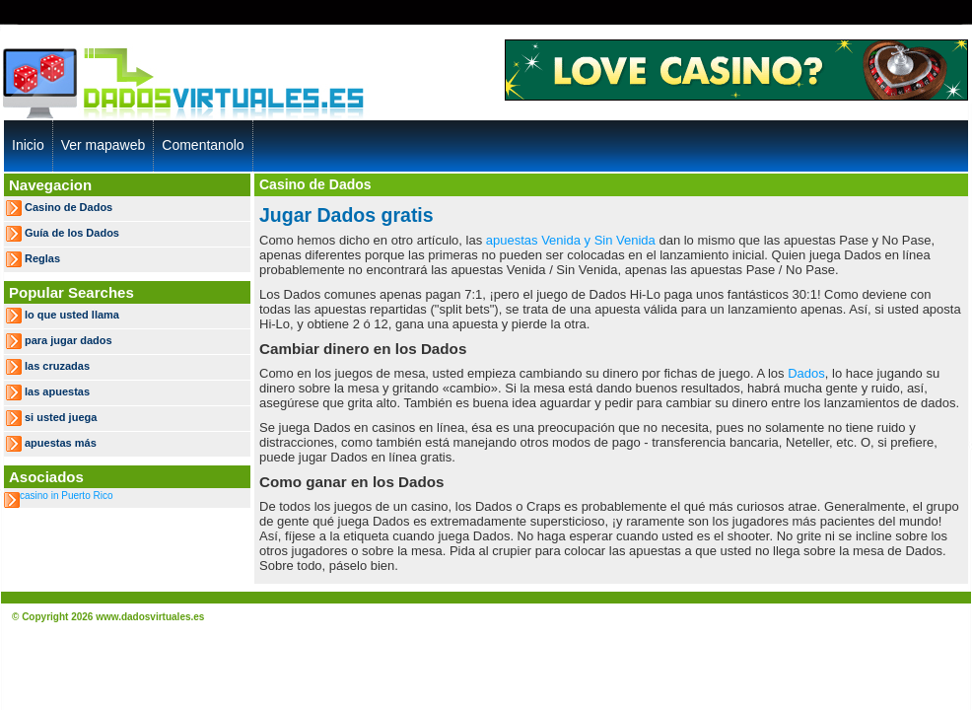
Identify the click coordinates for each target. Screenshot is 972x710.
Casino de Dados (68, 207)
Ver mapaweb (103, 145)
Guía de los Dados (72, 233)
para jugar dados (68, 340)
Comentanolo (202, 145)
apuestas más (61, 443)
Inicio (28, 145)
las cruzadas (57, 366)
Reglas (42, 258)
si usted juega (61, 417)
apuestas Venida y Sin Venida (571, 240)
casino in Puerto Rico (66, 495)
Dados (806, 373)
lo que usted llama (72, 314)
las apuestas (57, 391)
